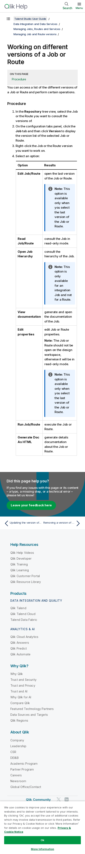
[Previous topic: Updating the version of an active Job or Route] (22, 523)
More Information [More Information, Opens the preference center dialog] (42, 849)
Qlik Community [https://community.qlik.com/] (38, 800)
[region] (42, 827)
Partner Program (22, 769)
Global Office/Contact (25, 787)
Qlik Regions (19, 720)
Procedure (19, 79)
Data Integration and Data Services (35, 24)
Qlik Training (19, 564)
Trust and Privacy (22, 685)
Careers (16, 775)
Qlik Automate (20, 654)
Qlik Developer (21, 558)
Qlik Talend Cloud (22, 614)
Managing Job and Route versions (34, 34)
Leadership (18, 746)
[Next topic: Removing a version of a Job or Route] (62, 523)
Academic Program (24, 763)
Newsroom (18, 781)
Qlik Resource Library (25, 582)
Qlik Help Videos (22, 552)
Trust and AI (18, 691)
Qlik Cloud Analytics (24, 637)
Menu (79, 8)
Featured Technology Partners (32, 709)
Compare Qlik (20, 703)
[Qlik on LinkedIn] (66, 799)
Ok (42, 840)
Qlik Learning (19, 570)
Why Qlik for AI (20, 697)
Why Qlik (16, 674)
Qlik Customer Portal (25, 576)
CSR (13, 752)
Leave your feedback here (31, 505)
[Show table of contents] (8, 19)
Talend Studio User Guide (30, 18)
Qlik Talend (18, 608)
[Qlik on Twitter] (59, 799)
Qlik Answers (19, 642)
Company (17, 740)
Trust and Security (23, 679)
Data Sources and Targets (29, 714)
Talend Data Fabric (23, 619)
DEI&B (14, 757)
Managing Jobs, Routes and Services (36, 29)
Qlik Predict (18, 648)
